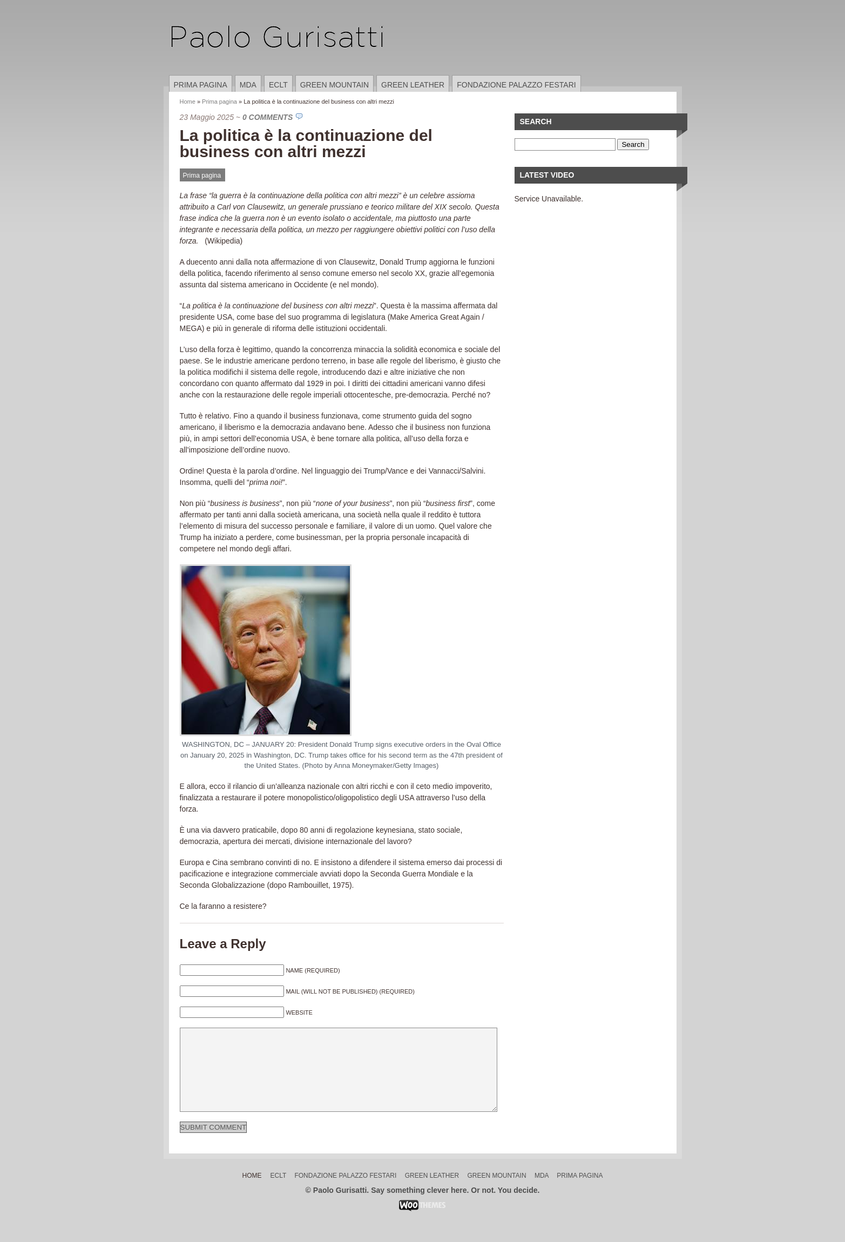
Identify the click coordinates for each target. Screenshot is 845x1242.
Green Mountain (334, 84)
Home (187, 101)
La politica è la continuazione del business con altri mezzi (306, 143)
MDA (248, 84)
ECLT (278, 84)
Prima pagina (200, 84)
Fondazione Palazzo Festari (516, 84)
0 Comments (267, 117)
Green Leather (412, 84)
